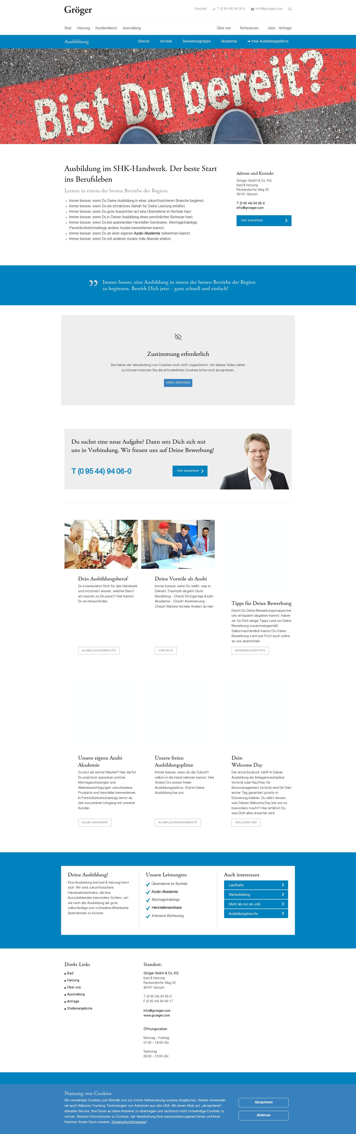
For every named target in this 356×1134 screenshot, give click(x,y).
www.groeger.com (156, 1015)
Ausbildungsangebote (177, 822)
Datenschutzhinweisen (129, 1122)
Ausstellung (132, 28)
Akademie (229, 42)
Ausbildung (76, 41)
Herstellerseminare (167, 908)
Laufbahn (236, 885)
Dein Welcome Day (247, 761)
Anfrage (285, 28)
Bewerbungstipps (197, 42)
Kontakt (201, 9)
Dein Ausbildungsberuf (103, 578)
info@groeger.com (268, 9)
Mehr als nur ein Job (244, 905)
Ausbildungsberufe (99, 650)
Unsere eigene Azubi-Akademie (101, 761)
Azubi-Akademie (147, 234)
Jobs (271, 28)
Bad (67, 28)
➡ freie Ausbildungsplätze (268, 42)
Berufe (143, 42)
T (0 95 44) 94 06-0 (231, 9)
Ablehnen (264, 1115)
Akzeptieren (264, 1102)
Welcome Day (246, 822)
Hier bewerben (252, 220)
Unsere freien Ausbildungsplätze (174, 761)
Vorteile (166, 42)
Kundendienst (106, 28)
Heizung (83, 28)
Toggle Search (290, 9)
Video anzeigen (178, 382)
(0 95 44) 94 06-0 (104, 472)
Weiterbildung (239, 895)
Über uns (224, 28)
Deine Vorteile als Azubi (181, 578)
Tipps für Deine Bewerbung (262, 603)
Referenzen (249, 28)
